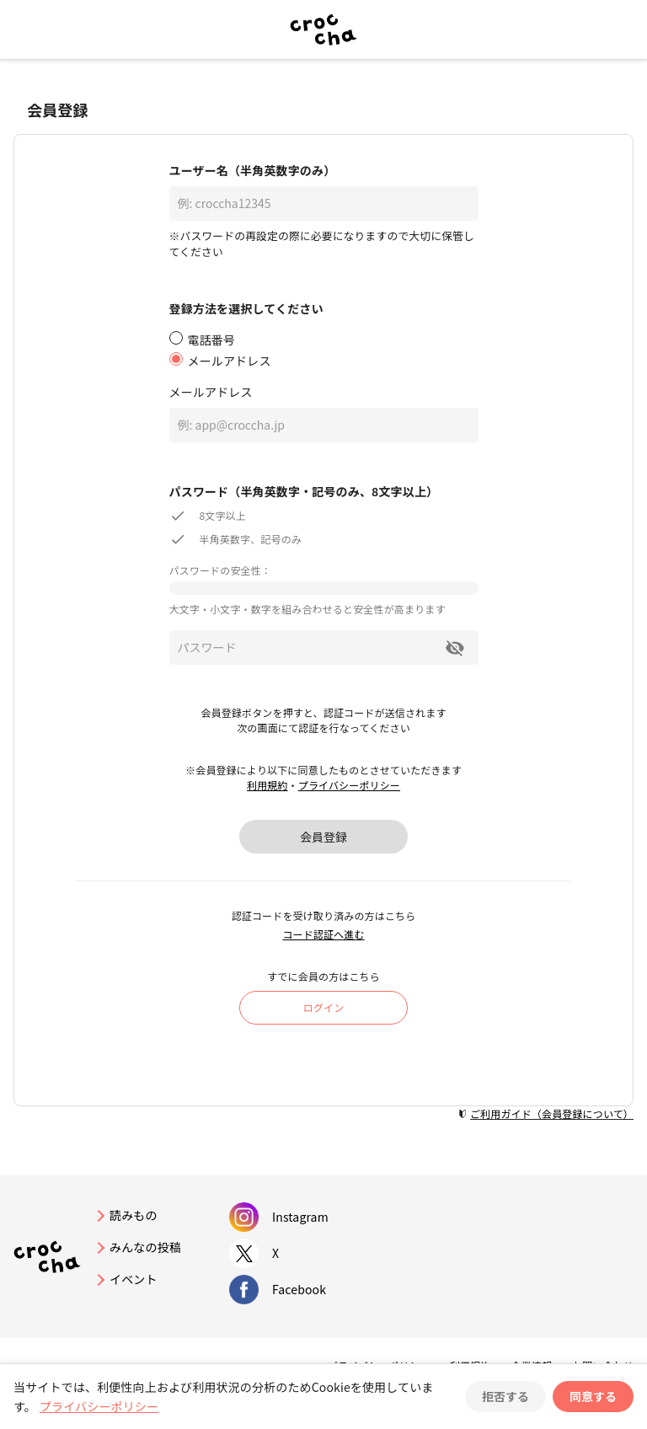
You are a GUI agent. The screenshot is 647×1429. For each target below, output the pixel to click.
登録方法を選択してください (246, 308)
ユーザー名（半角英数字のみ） (252, 170)
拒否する (505, 1396)
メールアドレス (211, 391)
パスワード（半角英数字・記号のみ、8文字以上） (304, 491)
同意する (593, 1396)
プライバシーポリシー (349, 785)
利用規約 (267, 785)
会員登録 (323, 836)
